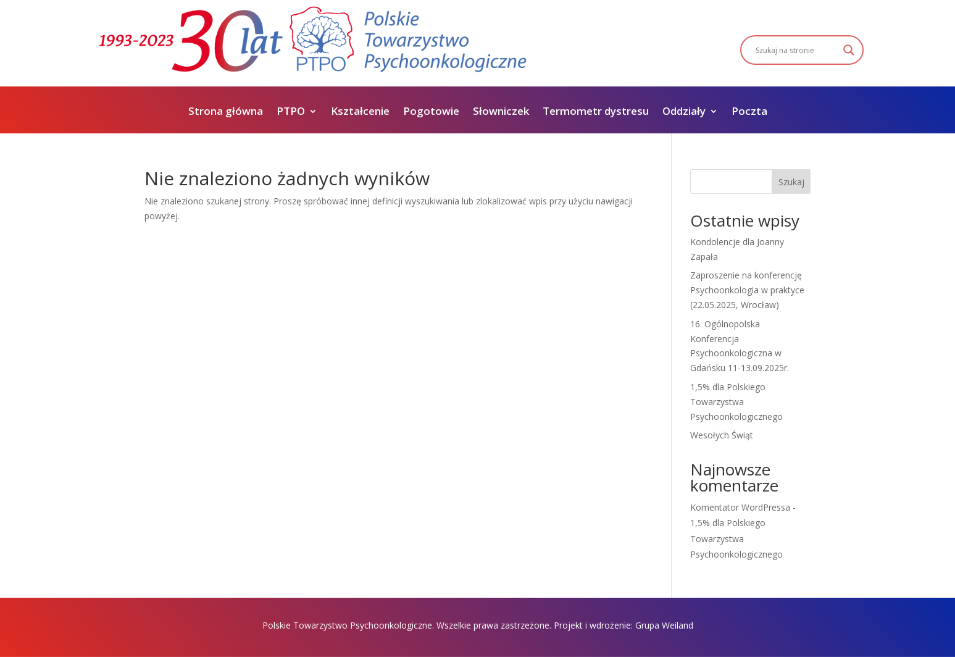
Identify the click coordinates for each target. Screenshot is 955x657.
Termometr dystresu (596, 112)
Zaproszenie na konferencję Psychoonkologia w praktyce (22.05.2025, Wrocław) (747, 290)
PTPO (291, 112)
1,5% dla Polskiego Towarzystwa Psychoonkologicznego (736, 401)
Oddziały (684, 112)
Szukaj (791, 182)
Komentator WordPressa (740, 507)
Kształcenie (360, 112)
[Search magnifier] (848, 50)
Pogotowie (431, 112)
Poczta (749, 112)
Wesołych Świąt (721, 435)
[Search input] (796, 50)
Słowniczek (501, 112)
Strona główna (225, 112)
